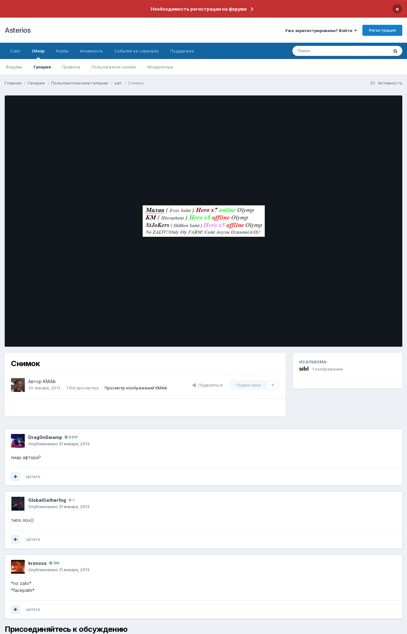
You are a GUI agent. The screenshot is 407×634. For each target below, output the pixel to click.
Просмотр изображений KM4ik (136, 387)
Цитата (33, 476)
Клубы (62, 50)
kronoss (37, 563)
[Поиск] (328, 51)
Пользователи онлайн (113, 66)
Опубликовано (59, 443)
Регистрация (382, 30)
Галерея (42, 66)
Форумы (14, 66)
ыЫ (304, 368)
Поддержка (182, 50)
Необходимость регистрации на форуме (199, 9)
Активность (91, 50)
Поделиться (208, 384)
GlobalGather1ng (47, 500)
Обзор (38, 53)
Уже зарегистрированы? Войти (321, 30)
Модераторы (160, 66)
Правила (71, 66)
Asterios (17, 30)
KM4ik (49, 381)
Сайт (15, 50)
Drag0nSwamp (45, 437)
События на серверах (136, 50)
